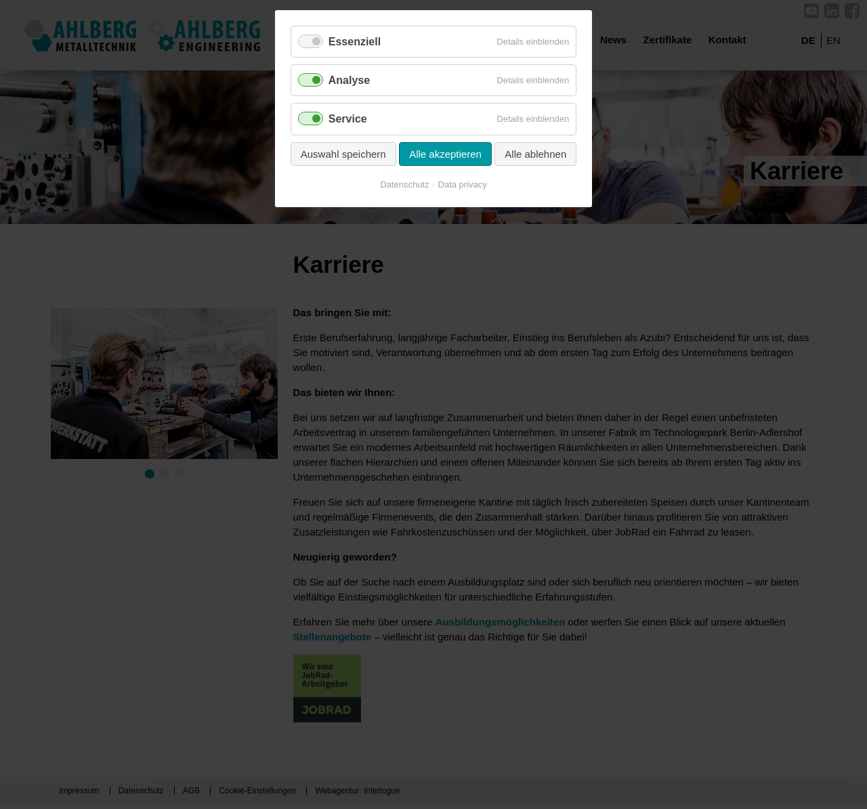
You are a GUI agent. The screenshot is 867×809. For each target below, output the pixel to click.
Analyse (349, 80)
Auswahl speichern (343, 154)
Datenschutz (404, 184)
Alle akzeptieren (445, 154)
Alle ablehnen (535, 154)
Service (348, 119)
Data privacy (462, 184)
